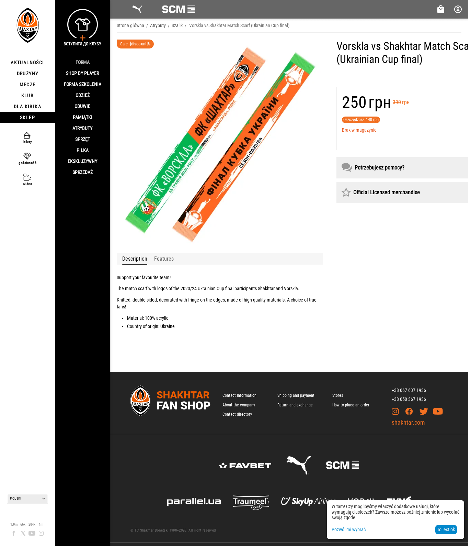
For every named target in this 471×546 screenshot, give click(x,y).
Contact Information (239, 395)
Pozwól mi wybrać (349, 529)
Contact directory (237, 414)
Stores (337, 395)
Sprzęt (82, 139)
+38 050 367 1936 (409, 399)
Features (164, 258)
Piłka (83, 150)
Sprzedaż (82, 172)
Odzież (83, 95)
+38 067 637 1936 (409, 390)
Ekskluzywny (82, 161)
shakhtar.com (408, 422)
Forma (83, 62)
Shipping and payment (295, 395)
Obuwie (82, 106)
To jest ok (446, 529)
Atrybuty (82, 128)
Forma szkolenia (82, 84)
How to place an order (350, 405)
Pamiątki (82, 117)
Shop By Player (82, 73)
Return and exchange (295, 405)
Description (134, 258)
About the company (238, 405)
